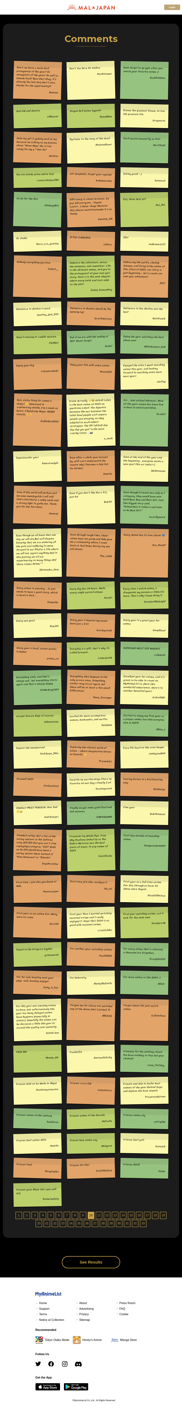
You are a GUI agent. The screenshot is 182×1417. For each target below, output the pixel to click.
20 (38, 1223)
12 (107, 1215)
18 (155, 1215)
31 (127, 1223)
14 (123, 1215)
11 (99, 1215)
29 (111, 1223)
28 (103, 1223)
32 (135, 1223)
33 (143, 1223)
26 (87, 1223)
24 (71, 1223)
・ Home (41, 1303)
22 (55, 1223)
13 (115, 1215)
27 (95, 1223)
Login (172, 7)
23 (63, 1223)
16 (139, 1215)
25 (79, 1223)
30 (119, 1223)
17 (147, 1215)
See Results (91, 1262)
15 (131, 1215)
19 (163, 1215)
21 (47, 1223)
